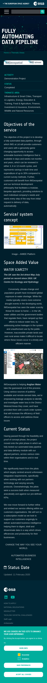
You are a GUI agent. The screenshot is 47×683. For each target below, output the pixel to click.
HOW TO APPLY (10, 603)
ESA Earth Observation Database (16, 627)
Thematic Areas (17, 53)
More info (23, 651)
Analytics (25, 661)
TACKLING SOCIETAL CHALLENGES (18, 615)
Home (6, 53)
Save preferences (23, 668)
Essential (25, 657)
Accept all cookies (23, 677)
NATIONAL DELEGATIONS (14, 607)
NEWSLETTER (9, 611)
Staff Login (8, 619)
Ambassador (8, 623)
